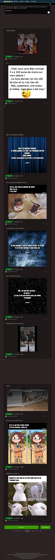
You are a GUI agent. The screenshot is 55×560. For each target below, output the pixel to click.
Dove (16, 58)
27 (22, 530)
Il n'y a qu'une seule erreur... (14, 420)
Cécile (16, 271)
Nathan (16, 416)
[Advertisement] (27, 21)
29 (16, 530)
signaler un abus (46, 58)
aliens (16, 319)
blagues (6, 3)
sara (15, 103)
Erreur (8, 386)
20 (40, 530)
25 (27, 530)
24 (30, 530)
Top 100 (21, 1)
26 (24, 530)
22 (35, 530)
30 (14, 530)
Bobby (16, 224)
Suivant (21, 527)
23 (32, 530)
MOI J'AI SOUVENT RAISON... (15, 135)
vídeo (19, 3)
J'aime (9, 56)
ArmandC (16, 469)
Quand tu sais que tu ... (13, 473)
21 (38, 530)
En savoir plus (8, 10)
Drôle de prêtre (10, 30)
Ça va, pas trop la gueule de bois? (16, 182)
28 (19, 530)
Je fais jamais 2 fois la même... (15, 228)
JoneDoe (16, 520)
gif (9, 3)
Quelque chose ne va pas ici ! (15, 323)
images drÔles (14, 3)
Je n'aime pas (17, 56)
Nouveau (27, 1)
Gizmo (16, 178)
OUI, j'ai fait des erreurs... (14, 276)
